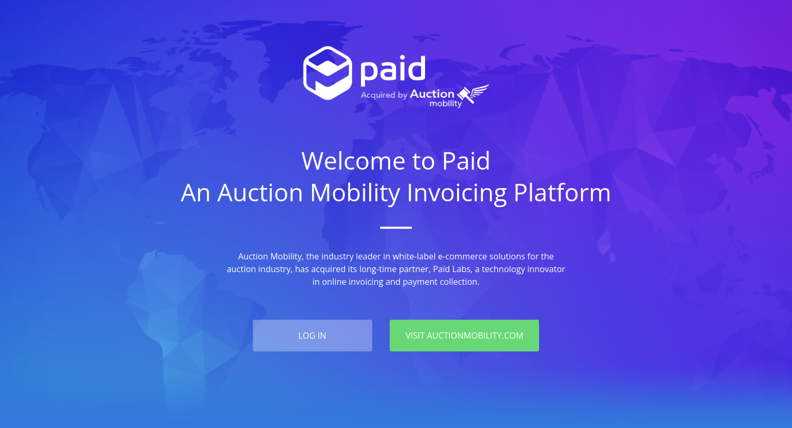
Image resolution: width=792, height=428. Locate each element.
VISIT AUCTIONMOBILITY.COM (464, 335)
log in (312, 335)
